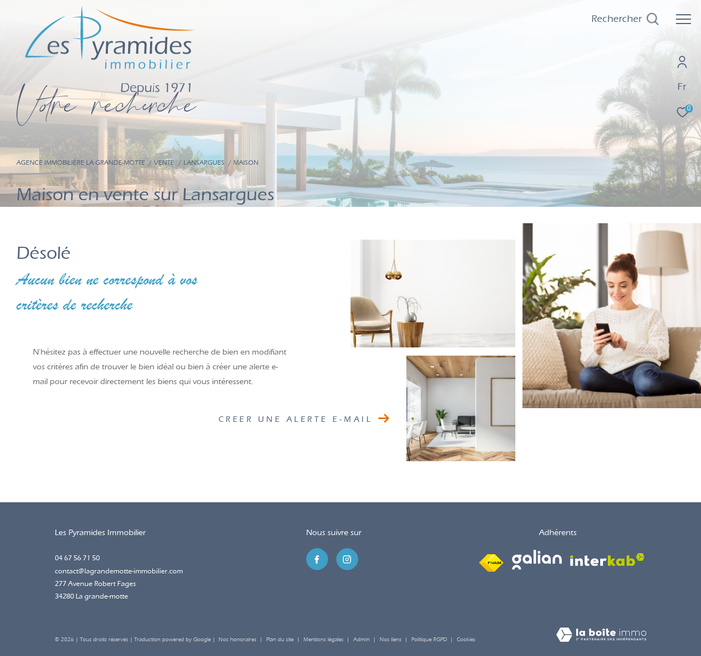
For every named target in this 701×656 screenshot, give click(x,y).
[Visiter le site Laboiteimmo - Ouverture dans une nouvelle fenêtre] (601, 636)
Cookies (466, 640)
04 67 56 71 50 (77, 558)
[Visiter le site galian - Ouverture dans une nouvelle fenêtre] (537, 560)
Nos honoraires (237, 639)
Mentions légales (324, 639)
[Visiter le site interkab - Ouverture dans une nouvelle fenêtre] (607, 559)
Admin (362, 639)
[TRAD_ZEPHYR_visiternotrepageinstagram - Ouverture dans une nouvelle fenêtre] (347, 559)
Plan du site (280, 639)
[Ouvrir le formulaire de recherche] (625, 19)
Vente (164, 162)
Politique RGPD (429, 639)
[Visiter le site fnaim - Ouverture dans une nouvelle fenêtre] (491, 560)
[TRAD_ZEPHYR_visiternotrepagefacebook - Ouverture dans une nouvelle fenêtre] (317, 559)
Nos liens (391, 639)
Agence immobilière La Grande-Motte (80, 162)
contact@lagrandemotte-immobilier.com (119, 571)
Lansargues (204, 162)
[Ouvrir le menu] (683, 19)
